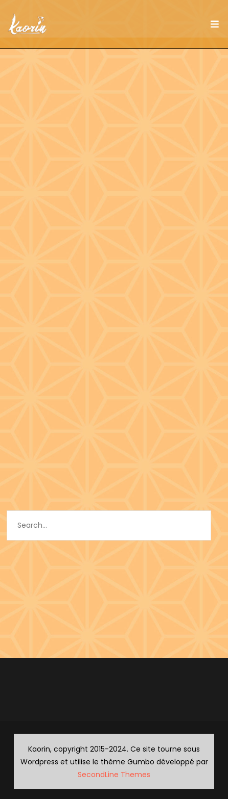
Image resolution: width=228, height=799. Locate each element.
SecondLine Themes (114, 774)
